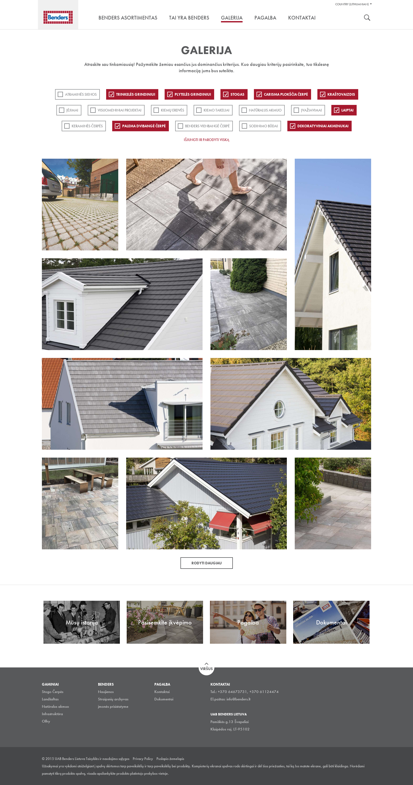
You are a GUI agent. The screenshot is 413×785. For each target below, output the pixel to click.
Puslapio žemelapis (170, 758)
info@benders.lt (238, 699)
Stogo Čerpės (52, 691)
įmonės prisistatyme (113, 706)
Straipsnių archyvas (113, 699)
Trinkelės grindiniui (135, 94)
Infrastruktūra (52, 713)
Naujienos (106, 691)
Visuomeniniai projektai (119, 110)
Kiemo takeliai (216, 110)
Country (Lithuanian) (352, 4)
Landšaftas (50, 699)
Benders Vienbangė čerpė (207, 126)
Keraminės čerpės (87, 126)
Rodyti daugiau (206, 563)
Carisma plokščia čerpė (286, 94)
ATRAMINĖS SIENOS (81, 94)
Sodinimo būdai (263, 126)
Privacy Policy (143, 758)
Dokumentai (163, 699)
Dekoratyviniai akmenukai (322, 126)
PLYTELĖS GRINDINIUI (193, 94)
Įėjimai (72, 110)
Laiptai (347, 110)
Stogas (237, 94)
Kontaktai (162, 691)
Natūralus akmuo (265, 110)
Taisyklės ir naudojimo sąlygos (107, 758)
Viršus (206, 668)
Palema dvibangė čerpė (144, 126)
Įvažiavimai (311, 110)
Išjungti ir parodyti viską (206, 139)
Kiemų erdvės (172, 110)
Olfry (46, 721)
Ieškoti (367, 18)
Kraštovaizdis (341, 94)
